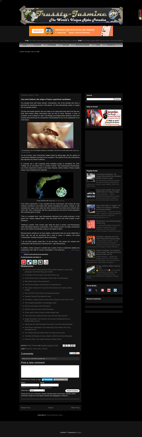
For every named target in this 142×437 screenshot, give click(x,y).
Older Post (75, 408)
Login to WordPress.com (60, 379)
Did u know (37, 349)
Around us (29, 349)
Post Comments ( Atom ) (55, 415)
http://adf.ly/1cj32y (26, 152)
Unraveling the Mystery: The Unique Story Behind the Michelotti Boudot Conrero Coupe (108, 147)
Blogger (78, 432)
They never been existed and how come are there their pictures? (46, 316)
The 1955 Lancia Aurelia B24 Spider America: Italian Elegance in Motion (55, 40)
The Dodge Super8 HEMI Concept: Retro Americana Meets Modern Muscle (109, 40)
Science (44, 349)
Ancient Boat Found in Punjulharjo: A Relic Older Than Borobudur (46, 278)
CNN (28, 252)
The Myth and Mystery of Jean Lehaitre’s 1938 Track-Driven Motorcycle (48, 336)
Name (23, 382)
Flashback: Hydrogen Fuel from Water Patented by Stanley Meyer (108, 209)
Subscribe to (33, 390)
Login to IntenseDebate (47, 379)
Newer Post (25, 408)
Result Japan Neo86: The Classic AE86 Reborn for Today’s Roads (108, 162)
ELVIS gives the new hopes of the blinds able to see (42, 275)
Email (42, 382)
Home (50, 408)
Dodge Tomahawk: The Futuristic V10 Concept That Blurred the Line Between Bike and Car (108, 223)
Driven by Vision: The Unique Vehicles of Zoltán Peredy (43, 339)
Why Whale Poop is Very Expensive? (37, 281)
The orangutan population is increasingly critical (40, 303)
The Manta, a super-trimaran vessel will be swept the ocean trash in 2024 (49, 299)
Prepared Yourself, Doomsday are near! (38, 296)
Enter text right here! (50, 371)
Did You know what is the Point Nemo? (37, 306)
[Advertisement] (71, 72)
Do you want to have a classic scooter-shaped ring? (42, 312)
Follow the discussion (77, 353)
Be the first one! (51, 358)
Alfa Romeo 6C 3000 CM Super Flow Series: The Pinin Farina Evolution (48, 324)
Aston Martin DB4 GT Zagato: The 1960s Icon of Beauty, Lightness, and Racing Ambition (108, 179)
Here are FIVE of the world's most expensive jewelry (42, 293)
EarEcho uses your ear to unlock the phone (39, 309)
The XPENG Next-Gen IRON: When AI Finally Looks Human (45, 333)
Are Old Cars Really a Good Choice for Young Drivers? (43, 284)
